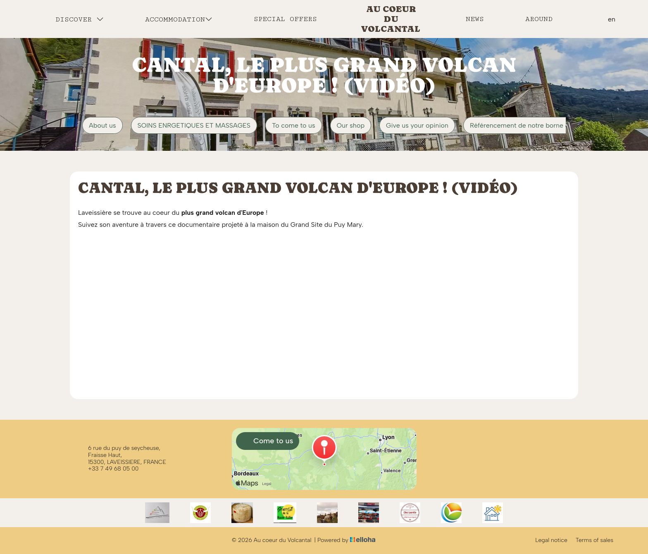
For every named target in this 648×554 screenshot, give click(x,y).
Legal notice (551, 540)
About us (102, 125)
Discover (79, 19)
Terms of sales (594, 540)
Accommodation (178, 19)
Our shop (351, 125)
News (475, 19)
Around (539, 19)
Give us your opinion (417, 125)
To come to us (293, 125)
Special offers (285, 19)
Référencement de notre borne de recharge (536, 125)
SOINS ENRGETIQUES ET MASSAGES (194, 125)
